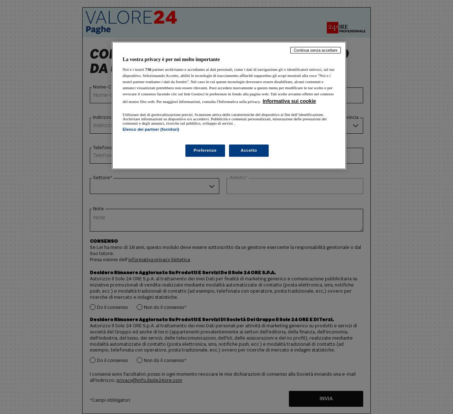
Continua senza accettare (316, 50)
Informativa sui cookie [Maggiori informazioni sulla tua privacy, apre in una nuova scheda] (289, 101)
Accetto (249, 150)
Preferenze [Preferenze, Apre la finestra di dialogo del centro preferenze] (205, 150)
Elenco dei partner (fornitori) (151, 129)
